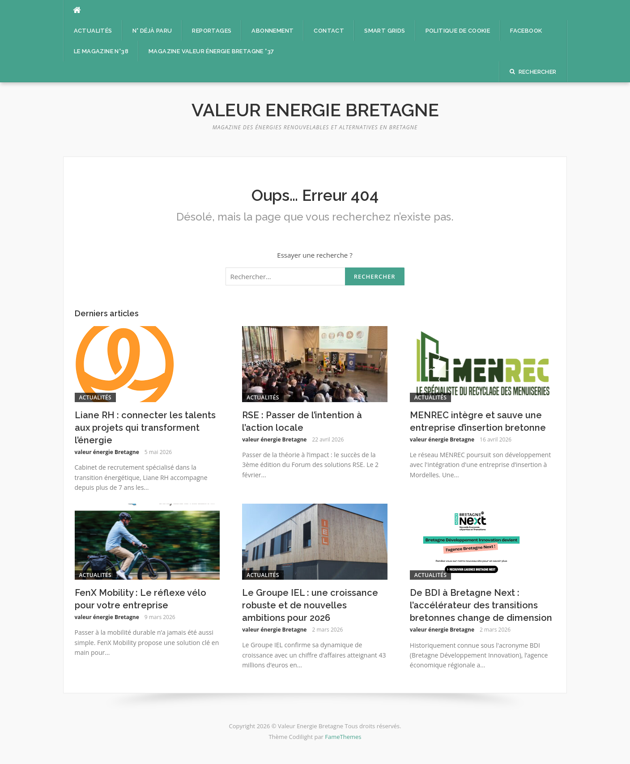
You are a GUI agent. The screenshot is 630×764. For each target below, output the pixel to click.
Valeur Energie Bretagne (315, 109)
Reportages (211, 30)
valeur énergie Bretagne (107, 452)
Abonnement (272, 30)
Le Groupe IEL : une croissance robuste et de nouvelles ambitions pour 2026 (310, 605)
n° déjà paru (152, 30)
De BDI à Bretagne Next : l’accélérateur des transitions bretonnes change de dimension (481, 605)
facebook (526, 30)
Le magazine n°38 (101, 51)
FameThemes (343, 737)
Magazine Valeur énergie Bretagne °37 (211, 51)
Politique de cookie (458, 30)
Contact (329, 30)
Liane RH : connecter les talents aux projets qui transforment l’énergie (145, 428)
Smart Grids (384, 30)
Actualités (93, 30)
